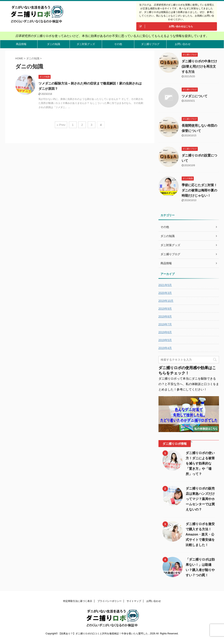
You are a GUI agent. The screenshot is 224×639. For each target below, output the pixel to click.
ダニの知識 (53, 44)
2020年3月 (165, 292)
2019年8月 (165, 316)
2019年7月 (165, 324)
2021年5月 (165, 285)
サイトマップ (134, 601)
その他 (118, 44)
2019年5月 (165, 340)
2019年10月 (166, 300)
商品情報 (21, 44)
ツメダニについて (194, 96)
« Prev (61, 124)
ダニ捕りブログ (150, 44)
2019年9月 (165, 308)
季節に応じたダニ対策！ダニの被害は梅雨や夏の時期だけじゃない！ (199, 190)
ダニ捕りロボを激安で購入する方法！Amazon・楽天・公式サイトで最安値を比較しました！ (200, 534)
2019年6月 (165, 332)
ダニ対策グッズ (86, 44)
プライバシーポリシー (109, 601)
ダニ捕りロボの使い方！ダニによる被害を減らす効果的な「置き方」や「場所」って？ (200, 463)
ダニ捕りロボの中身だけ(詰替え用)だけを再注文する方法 (199, 66)
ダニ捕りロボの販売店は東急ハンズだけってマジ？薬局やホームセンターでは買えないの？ (200, 499)
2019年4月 (165, 348)
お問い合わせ (183, 44)
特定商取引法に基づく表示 (77, 601)
